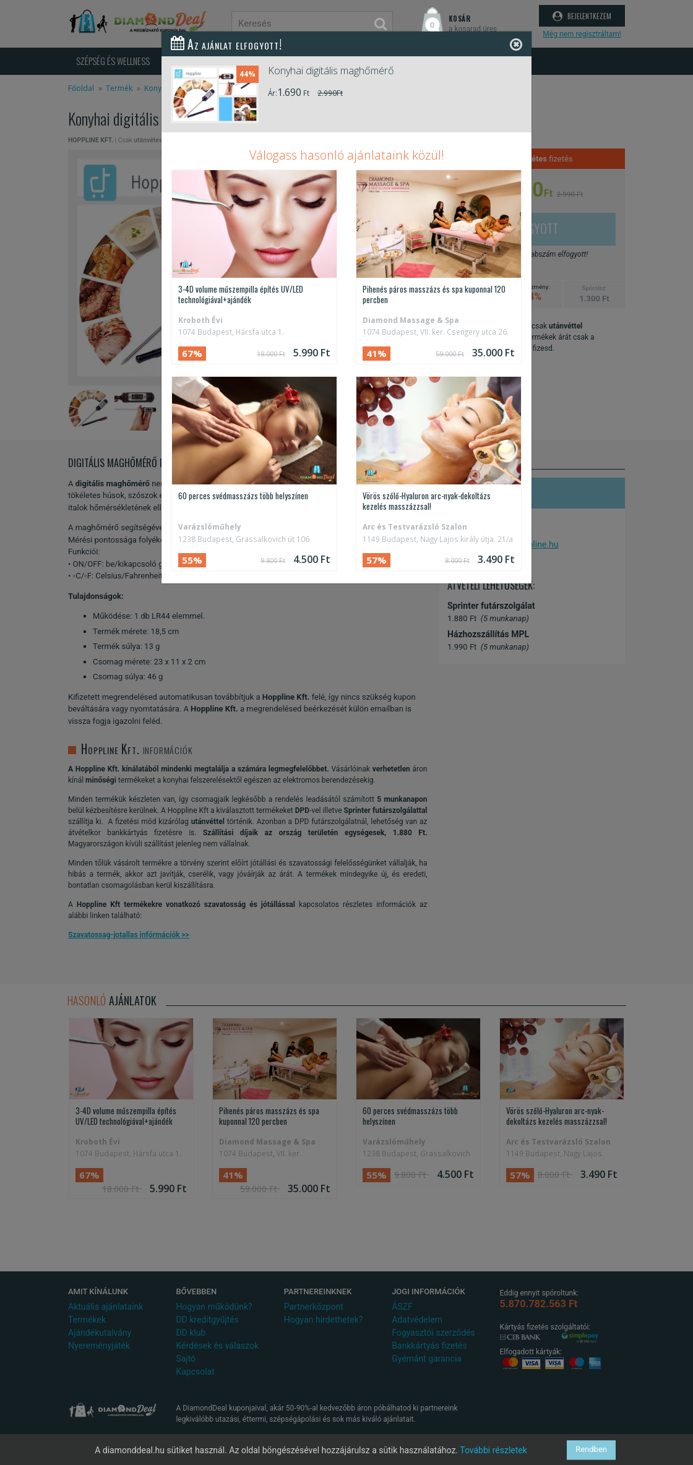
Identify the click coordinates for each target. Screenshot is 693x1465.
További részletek (493, 1450)
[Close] (516, 44)
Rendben (591, 1449)
